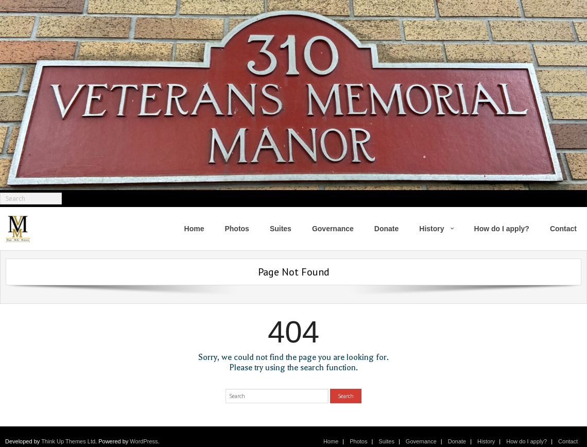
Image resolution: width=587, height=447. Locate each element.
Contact (568, 441)
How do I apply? (526, 441)
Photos (358, 441)
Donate (457, 441)
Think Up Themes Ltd (68, 441)
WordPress (144, 441)
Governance (421, 441)
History (486, 441)
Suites (386, 441)
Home (330, 441)
